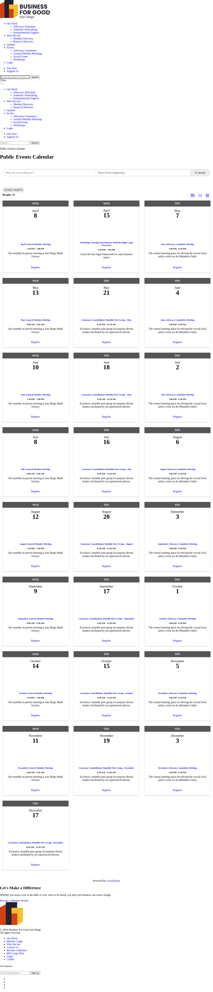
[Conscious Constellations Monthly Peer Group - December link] (35, 830)
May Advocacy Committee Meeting (177, 244)
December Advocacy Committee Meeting (177, 768)
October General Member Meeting (35, 693)
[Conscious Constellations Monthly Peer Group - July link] (106, 457)
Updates (11, 44)
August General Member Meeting (35, 544)
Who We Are (13, 35)
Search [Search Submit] (200, 172)
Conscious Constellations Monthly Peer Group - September (106, 618)
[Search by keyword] (49, 173)
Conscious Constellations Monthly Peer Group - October (106, 693)
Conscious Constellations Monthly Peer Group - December (35, 842)
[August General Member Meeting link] (35, 532)
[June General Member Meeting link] (35, 382)
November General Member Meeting (35, 768)
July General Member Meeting (35, 469)
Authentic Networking (25, 29)
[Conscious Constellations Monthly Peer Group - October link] (106, 681)
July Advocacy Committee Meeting (177, 394)
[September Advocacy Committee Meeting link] (177, 532)
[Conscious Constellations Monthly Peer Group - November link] (106, 756)
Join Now (12, 68)
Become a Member (10, 900)
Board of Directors (23, 41)
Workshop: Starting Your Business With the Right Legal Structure (106, 243)
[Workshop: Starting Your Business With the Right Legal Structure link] (106, 230)
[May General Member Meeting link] (35, 308)
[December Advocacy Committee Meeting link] (177, 756)
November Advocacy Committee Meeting (177, 693)
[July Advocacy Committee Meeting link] (177, 382)
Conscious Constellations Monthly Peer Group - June (107, 394)
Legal (10, 956)
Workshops (19, 59)
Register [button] (35, 267)
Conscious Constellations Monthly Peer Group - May (106, 320)
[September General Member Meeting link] (35, 606)
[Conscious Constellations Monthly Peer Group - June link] (106, 382)
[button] (192, 195)
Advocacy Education (24, 26)
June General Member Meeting (35, 394)
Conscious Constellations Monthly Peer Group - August (106, 544)
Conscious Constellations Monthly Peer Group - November (106, 768)
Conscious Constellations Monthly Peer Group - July (106, 469)
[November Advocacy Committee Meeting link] (177, 681)
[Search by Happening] (143, 173)
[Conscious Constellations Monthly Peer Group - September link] (106, 606)
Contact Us (13, 947)
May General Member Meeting (35, 320)
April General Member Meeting (35, 244)
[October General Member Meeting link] (35, 681)
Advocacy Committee (25, 50)
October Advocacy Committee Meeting (177, 618)
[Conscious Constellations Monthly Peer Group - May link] (106, 308)
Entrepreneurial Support (26, 32)
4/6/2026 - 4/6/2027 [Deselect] (13, 190)
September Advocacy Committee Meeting (177, 544)
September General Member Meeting (35, 618)
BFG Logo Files (15, 953)
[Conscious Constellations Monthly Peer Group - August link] (106, 532)
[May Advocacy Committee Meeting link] (177, 231)
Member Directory (23, 38)
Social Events (20, 56)
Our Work (12, 23)
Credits (10, 959)
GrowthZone (113, 880)
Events (10, 47)
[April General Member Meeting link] (35, 231)
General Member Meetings (27, 53)
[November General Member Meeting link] (35, 756)
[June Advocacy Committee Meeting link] (177, 308)
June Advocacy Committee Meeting (177, 320)
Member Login (15, 941)
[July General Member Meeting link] (35, 457)
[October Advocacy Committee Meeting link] (177, 606)
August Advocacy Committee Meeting (177, 469)
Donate (25, 900)
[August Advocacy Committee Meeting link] (177, 457)
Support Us (13, 71)
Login (10, 62)
